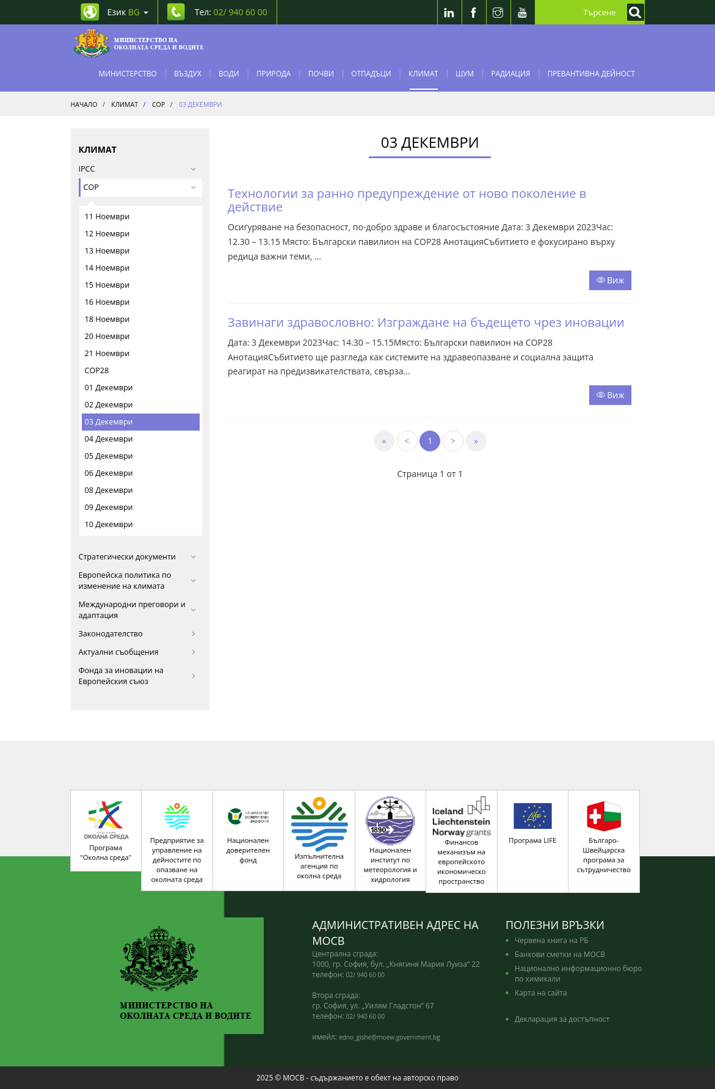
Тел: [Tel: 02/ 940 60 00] (231, 12)
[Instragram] (498, 12)
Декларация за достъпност (562, 1019)
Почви (321, 73)
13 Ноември (107, 251)
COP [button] (140, 187)
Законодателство (138, 633)
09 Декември (109, 507)
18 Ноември (107, 319)
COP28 (97, 370)
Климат (423, 73)
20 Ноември (107, 336)
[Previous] (407, 441)
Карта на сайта (541, 992)
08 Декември (109, 490)
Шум (464, 73)
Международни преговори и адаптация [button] (138, 610)
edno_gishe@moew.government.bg (389, 1037)
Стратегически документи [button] (138, 557)
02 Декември (109, 404)
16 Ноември (107, 302)
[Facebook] (474, 12)
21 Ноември (107, 353)
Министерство (128, 73)
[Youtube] (522, 12)
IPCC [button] (138, 169)
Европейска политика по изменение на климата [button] (138, 580)
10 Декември (109, 524)
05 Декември (109, 456)
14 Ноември (107, 268)
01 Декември (109, 387)
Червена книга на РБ (552, 940)
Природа (273, 73)
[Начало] (139, 42)
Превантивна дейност (591, 73)
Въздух (187, 73)
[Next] (453, 441)
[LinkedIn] (449, 12)
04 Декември (109, 439)
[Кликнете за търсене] (632, 12)
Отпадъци (371, 73)
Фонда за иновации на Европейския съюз (138, 676)
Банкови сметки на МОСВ (560, 954)
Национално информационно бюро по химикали (578, 973)
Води (229, 73)
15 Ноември (107, 285)
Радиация (510, 73)
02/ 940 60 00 (365, 975)
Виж (611, 280)
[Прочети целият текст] (611, 279)
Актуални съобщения (138, 652)
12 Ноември (107, 233)
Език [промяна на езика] (127, 12)
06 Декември (109, 473)
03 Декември (109, 422)
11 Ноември (107, 216)
